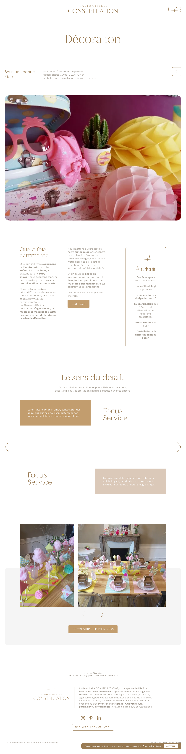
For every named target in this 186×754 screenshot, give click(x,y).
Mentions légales (50, 742)
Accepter (171, 746)
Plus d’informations (152, 746)
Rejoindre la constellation (93, 727)
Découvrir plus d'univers (93, 629)
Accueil (87, 672)
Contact (79, 304)
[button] (7, 447)
